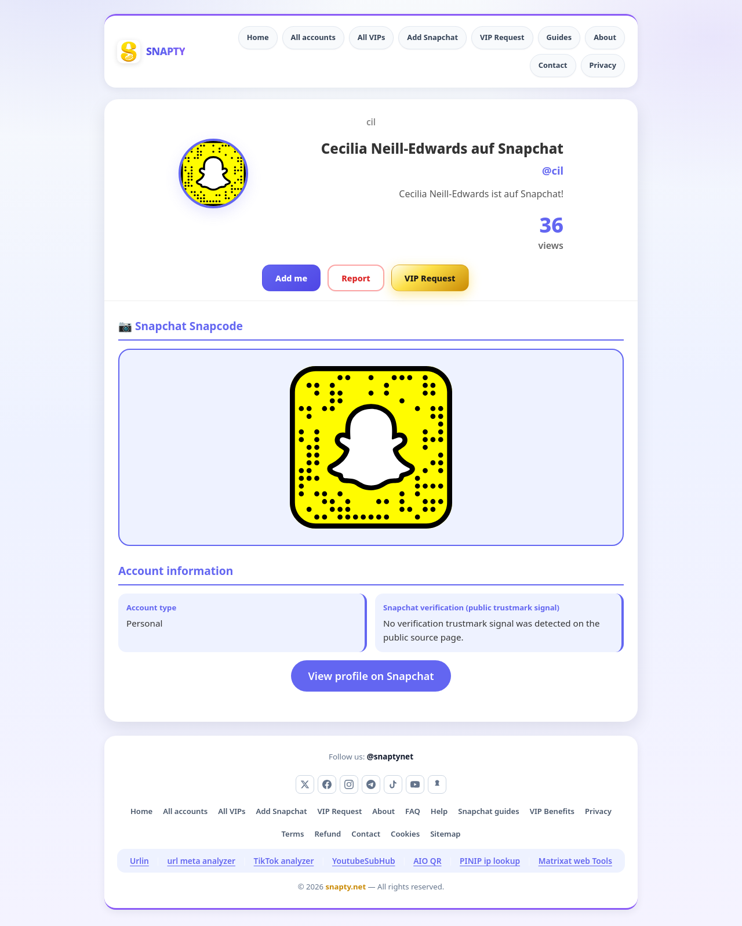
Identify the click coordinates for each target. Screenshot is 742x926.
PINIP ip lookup (490, 860)
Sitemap (445, 834)
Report (355, 278)
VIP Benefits (552, 811)
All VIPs (371, 37)
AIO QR (427, 860)
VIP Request (502, 37)
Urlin (139, 860)
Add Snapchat (432, 37)
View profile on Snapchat (371, 676)
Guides (559, 37)
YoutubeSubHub (363, 860)
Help (439, 811)
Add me (291, 278)
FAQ (412, 811)
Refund (327, 834)
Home (258, 37)
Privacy (603, 65)
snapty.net (345, 886)
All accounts (313, 37)
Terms (292, 834)
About (605, 37)
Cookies (405, 834)
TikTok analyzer (284, 860)
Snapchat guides (488, 811)
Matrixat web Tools (575, 860)
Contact (553, 65)
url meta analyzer (201, 860)
